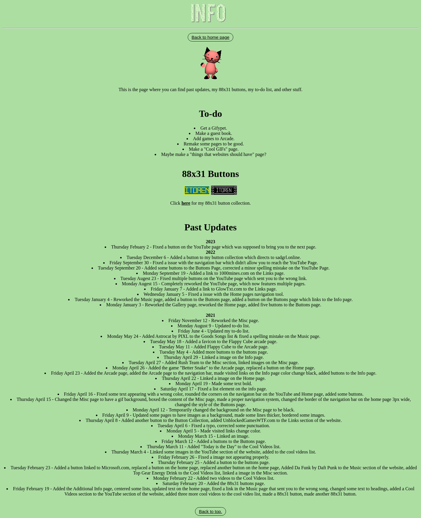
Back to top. (210, 511)
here (186, 203)
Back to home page (210, 37)
